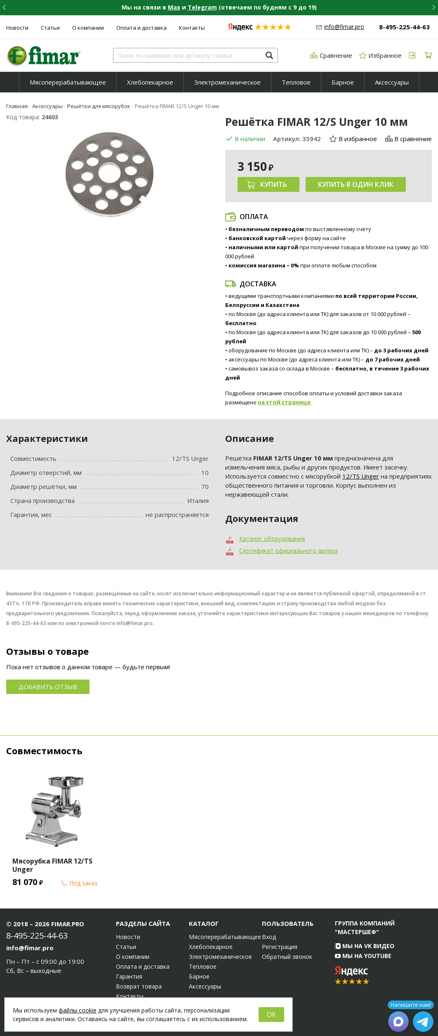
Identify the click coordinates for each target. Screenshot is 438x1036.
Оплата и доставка (141, 27)
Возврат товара (139, 986)
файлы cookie (78, 1010)
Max (174, 7)
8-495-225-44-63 (404, 27)
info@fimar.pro (344, 27)
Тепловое (296, 82)
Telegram (202, 7)
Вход (269, 937)
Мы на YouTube (363, 956)
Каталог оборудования (272, 539)
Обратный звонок (287, 957)
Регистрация (279, 947)
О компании (88, 27)
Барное (343, 82)
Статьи (50, 27)
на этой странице (284, 402)
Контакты (192, 27)
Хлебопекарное (150, 82)
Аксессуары (392, 82)
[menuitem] (68, 82)
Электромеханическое (227, 82)
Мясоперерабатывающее (68, 82)
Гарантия (129, 976)
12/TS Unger (360, 476)
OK (271, 1014)
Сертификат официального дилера (288, 551)
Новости (17, 27)
